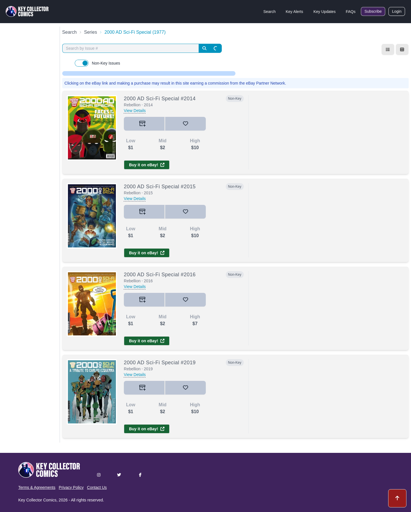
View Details (135, 110)
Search (269, 11)
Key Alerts (294, 11)
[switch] (81, 63)
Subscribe (373, 11)
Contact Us (97, 487)
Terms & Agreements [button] (36, 487)
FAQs (351, 11)
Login (397, 11)
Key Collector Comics (37, 500)
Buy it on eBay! (146, 165)
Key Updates (324, 11)
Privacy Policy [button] (71, 487)
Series (90, 32)
